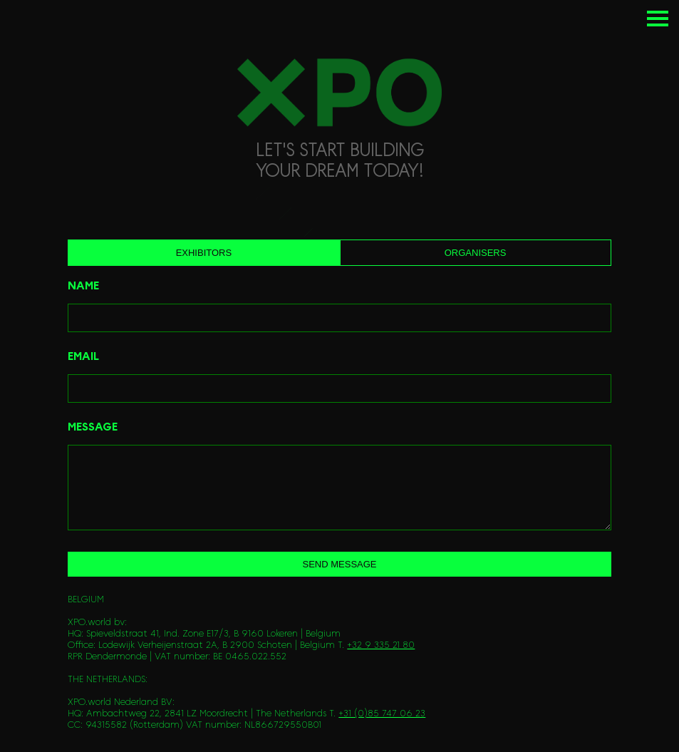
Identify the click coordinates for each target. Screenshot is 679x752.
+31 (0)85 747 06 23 (381, 713)
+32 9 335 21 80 (381, 645)
